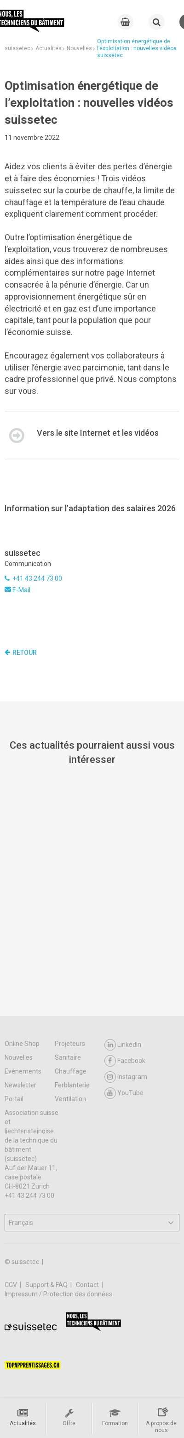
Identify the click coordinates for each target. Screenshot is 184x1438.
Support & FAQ (47, 1284)
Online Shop (22, 1043)
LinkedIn (122, 1045)
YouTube (124, 1093)
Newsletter (20, 1085)
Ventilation (70, 1099)
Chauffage (70, 1071)
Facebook (124, 1061)
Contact (88, 1284)
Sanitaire (68, 1057)
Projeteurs (70, 1043)
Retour (21, 652)
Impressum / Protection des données (58, 1294)
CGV (11, 1284)
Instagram (125, 1077)
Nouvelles (19, 1057)
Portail (14, 1099)
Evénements (23, 1071)
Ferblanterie (72, 1085)
